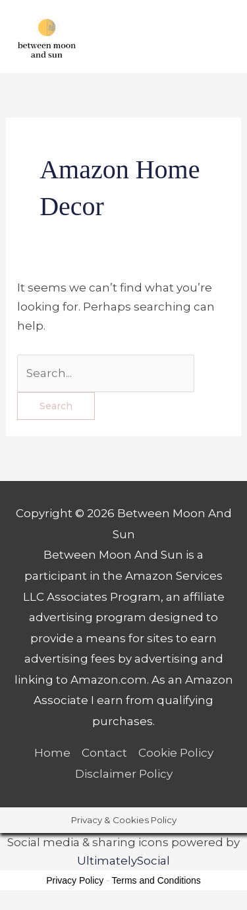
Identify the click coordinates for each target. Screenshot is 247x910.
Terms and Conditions (155, 880)
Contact (104, 752)
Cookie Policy (175, 752)
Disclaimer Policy (124, 773)
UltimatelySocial (123, 860)
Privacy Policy (74, 880)
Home (52, 752)
